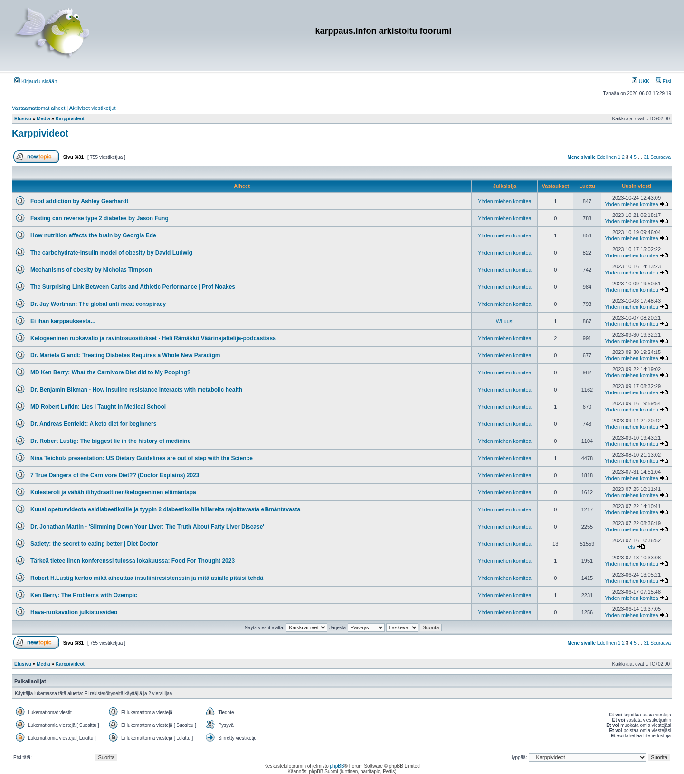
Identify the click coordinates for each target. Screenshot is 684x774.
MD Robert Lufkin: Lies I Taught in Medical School (98, 406)
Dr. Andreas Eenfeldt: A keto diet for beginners (93, 424)
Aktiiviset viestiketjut (92, 108)
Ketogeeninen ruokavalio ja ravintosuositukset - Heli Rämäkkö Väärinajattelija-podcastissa (153, 338)
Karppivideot (40, 133)
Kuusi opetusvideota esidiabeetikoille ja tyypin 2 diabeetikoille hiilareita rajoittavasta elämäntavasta (165, 509)
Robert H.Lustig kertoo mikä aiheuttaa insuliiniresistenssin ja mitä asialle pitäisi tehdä (146, 578)
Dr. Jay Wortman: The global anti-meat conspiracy (98, 304)
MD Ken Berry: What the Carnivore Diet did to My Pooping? (110, 372)
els (631, 546)
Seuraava (660, 157)
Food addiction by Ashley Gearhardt (79, 201)
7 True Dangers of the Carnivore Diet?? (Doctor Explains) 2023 (114, 475)
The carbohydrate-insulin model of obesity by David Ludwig (111, 252)
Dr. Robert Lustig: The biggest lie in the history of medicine (110, 441)
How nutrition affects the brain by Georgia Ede (93, 235)
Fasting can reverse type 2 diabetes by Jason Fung (99, 218)
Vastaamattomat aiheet (38, 108)
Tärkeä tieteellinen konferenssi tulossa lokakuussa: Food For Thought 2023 (132, 561)
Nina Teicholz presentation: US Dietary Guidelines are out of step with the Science (141, 458)
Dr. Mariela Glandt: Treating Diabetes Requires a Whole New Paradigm (125, 355)
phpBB (337, 766)
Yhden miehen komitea (505, 201)
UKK (641, 81)
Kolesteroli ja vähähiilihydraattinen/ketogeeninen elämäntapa (113, 492)
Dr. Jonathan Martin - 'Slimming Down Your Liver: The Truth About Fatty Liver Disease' (147, 526)
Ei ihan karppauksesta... (62, 321)
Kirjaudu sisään (35, 81)
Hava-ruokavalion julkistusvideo (73, 612)
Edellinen (607, 157)
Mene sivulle (582, 157)
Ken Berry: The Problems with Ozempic (83, 595)
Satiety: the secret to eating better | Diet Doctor (94, 543)
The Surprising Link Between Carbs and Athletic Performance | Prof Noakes (132, 287)
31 (646, 157)
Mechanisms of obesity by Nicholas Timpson (91, 269)
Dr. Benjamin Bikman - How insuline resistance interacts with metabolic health (136, 389)
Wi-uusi (504, 321)
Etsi (663, 81)
